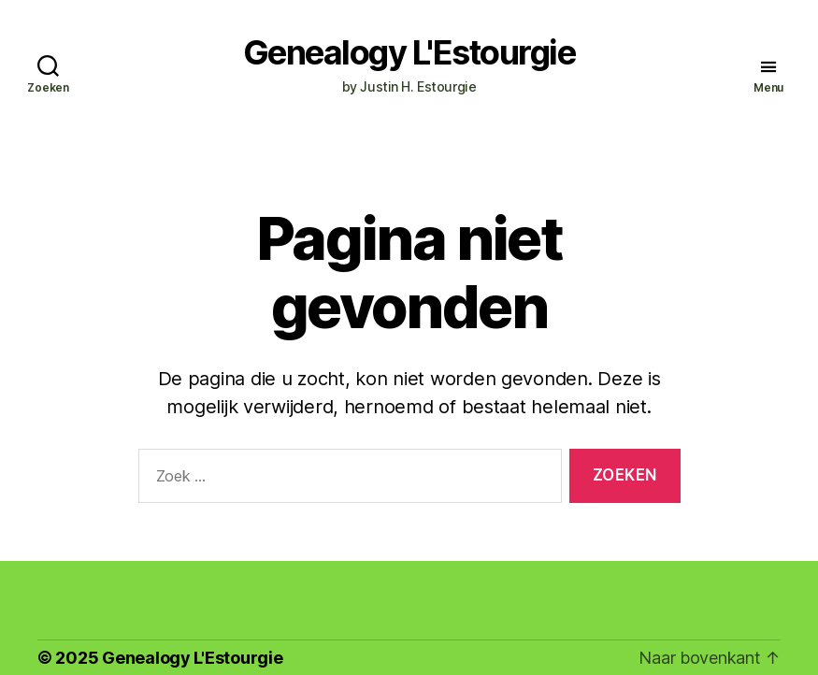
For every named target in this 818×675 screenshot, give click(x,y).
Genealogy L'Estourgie (409, 52)
